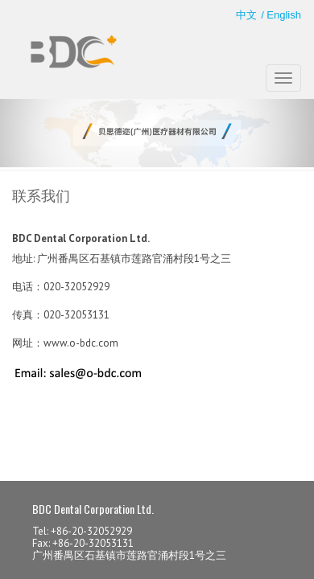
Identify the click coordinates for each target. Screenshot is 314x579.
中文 (246, 15)
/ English (281, 15)
